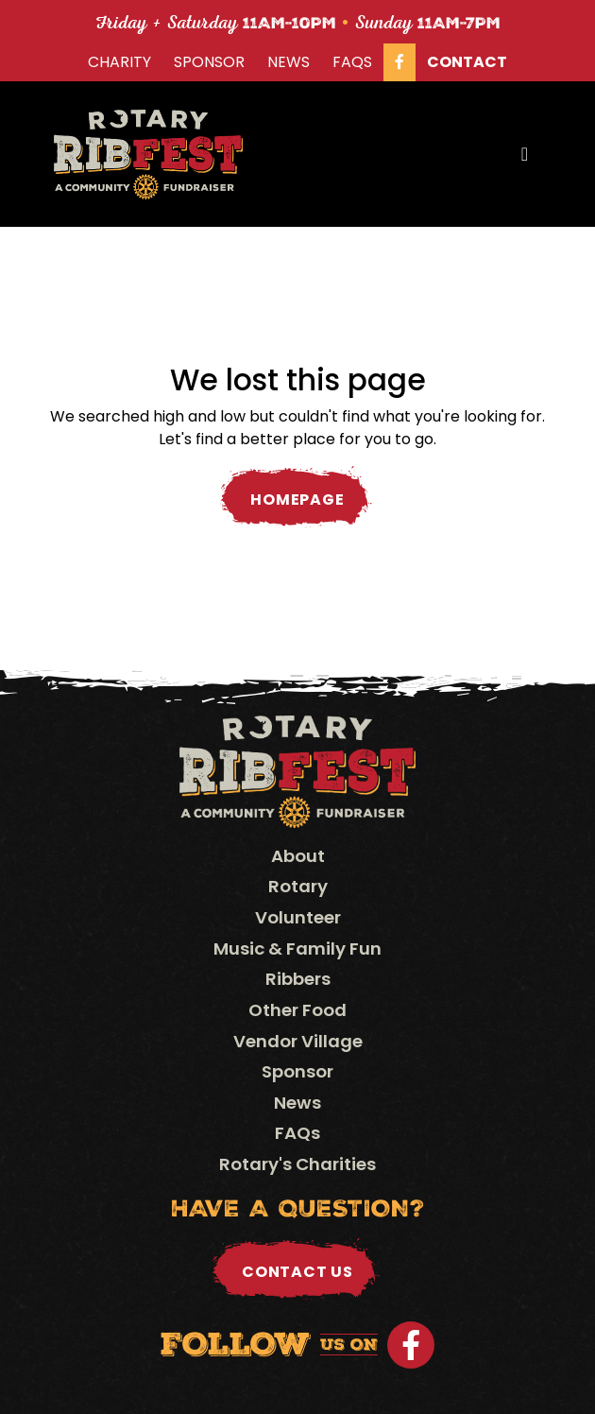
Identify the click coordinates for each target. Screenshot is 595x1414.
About (298, 856)
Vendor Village (298, 1041)
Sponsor (209, 62)
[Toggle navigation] (524, 154)
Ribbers (298, 979)
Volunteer (298, 917)
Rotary (298, 886)
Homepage (297, 499)
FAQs (352, 62)
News (288, 62)
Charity (119, 62)
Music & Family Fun (297, 948)
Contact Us (297, 1272)
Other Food (297, 1010)
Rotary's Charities (297, 1164)
